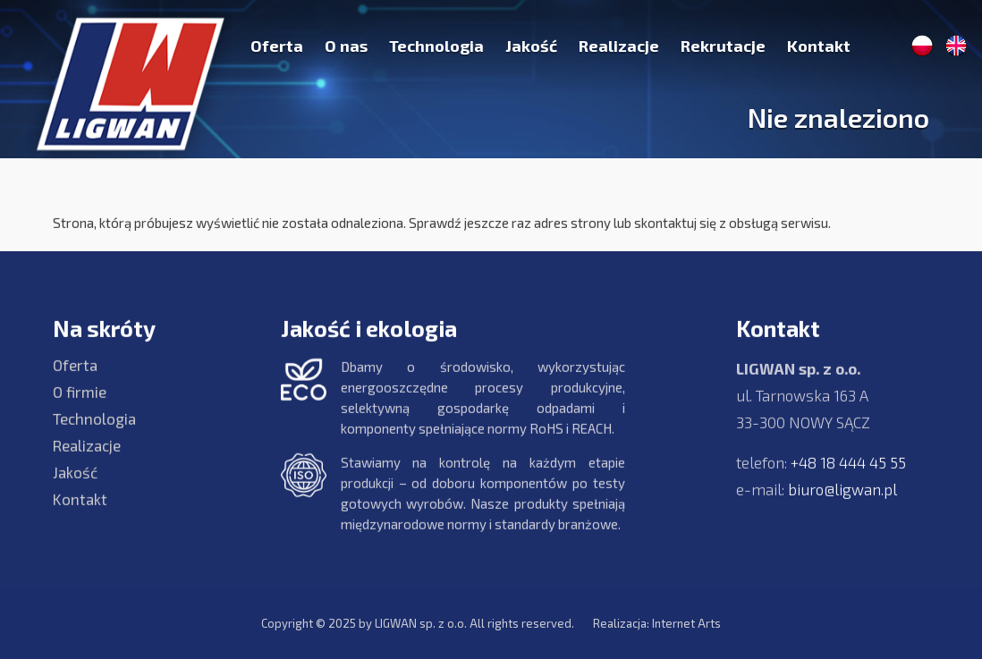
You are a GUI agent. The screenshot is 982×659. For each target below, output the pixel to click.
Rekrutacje (723, 45)
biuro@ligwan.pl (842, 499)
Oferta (276, 45)
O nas (346, 45)
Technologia (436, 45)
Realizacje (619, 45)
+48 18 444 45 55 (848, 472)
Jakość (531, 45)
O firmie (79, 401)
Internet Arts (686, 623)
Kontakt (819, 45)
